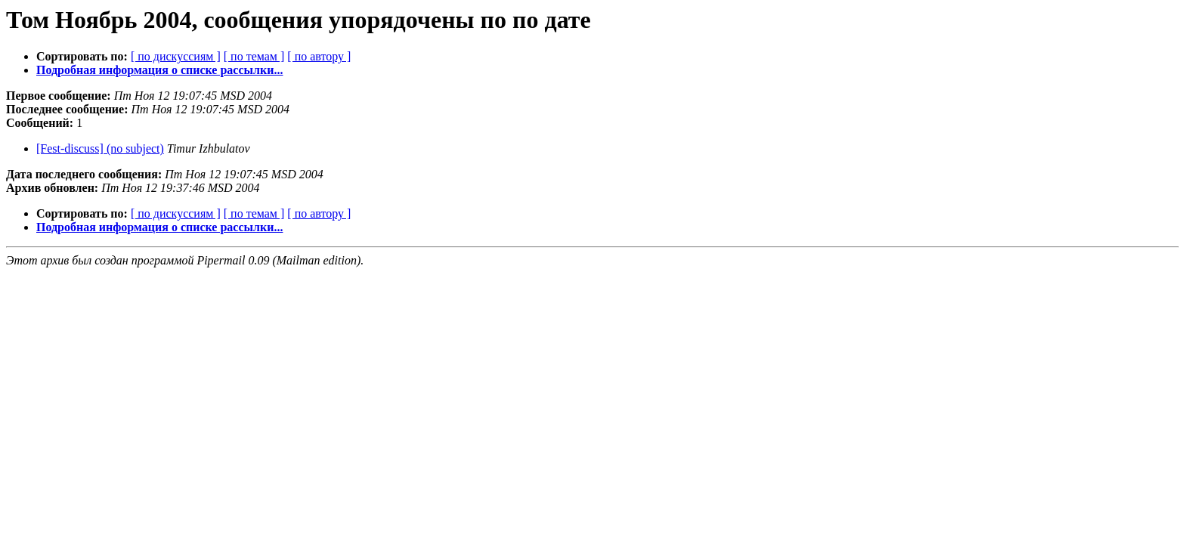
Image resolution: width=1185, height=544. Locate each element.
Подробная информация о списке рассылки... (159, 69)
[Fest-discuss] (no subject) (100, 148)
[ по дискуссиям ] (176, 56)
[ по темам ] (254, 56)
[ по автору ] (319, 56)
